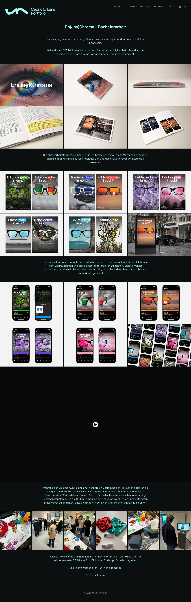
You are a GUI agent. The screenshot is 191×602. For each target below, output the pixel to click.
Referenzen (131, 6)
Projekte (118, 6)
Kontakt (172, 6)
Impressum (159, 6)
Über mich (145, 6)
